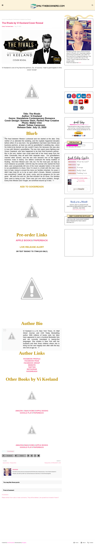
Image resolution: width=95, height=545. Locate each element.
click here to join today (79, 209)
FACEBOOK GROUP (32, 363)
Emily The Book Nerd (7, 26)
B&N (26, 411)
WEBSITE (32, 365)
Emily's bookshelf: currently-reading (78, 178)
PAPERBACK (41, 240)
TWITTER (32, 367)
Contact (90, 542)
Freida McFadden (81, 181)
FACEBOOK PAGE (32, 361)
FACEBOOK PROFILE (31, 359)
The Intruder (80, 180)
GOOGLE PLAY (26, 413)
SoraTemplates (10, 542)
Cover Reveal (9, 19)
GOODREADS (31, 371)
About (83, 542)
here (80, 62)
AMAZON (19, 411)
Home (3, 19)
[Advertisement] (78, 242)
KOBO (32, 411)
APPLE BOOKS (24, 240)
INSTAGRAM (32, 369)
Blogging (24, 542)
